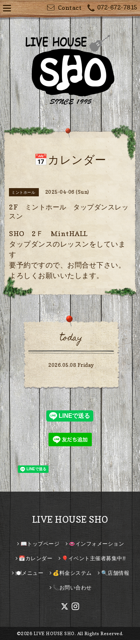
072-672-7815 (112, 8)
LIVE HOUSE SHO (70, 519)
